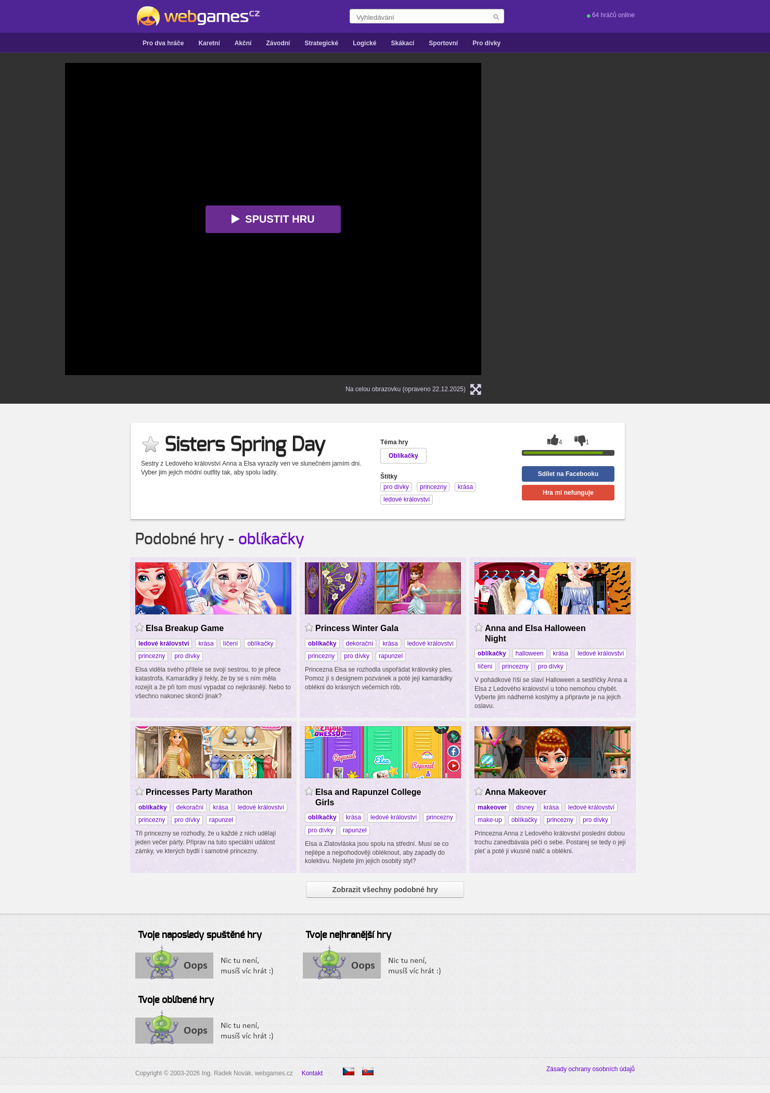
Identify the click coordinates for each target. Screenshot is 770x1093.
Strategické (321, 43)
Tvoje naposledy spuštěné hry (200, 935)
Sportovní (443, 43)
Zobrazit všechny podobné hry (385, 889)
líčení (230, 643)
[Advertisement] (627, 219)
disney (525, 807)
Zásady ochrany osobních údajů (590, 1069)
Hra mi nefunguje (568, 492)
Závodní (278, 43)
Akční (243, 43)
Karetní (209, 43)
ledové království (430, 643)
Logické (364, 43)
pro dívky (187, 656)
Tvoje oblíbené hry (176, 1000)
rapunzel (391, 656)
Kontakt (312, 1073)
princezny (151, 656)
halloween (530, 653)
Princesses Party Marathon (199, 792)
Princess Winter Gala (357, 628)
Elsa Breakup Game (185, 628)
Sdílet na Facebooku (568, 474)
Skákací (402, 43)
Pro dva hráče (163, 43)
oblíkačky (271, 539)
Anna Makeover (515, 792)
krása (205, 643)
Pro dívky (486, 43)
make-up (490, 820)
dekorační (360, 643)
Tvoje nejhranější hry (348, 935)
